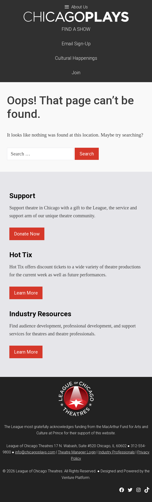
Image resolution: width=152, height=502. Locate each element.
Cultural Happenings (76, 58)
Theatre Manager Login (77, 452)
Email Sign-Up (76, 43)
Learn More (26, 293)
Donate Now (27, 234)
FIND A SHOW (76, 29)
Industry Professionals (116, 452)
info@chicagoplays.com (35, 452)
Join (76, 72)
